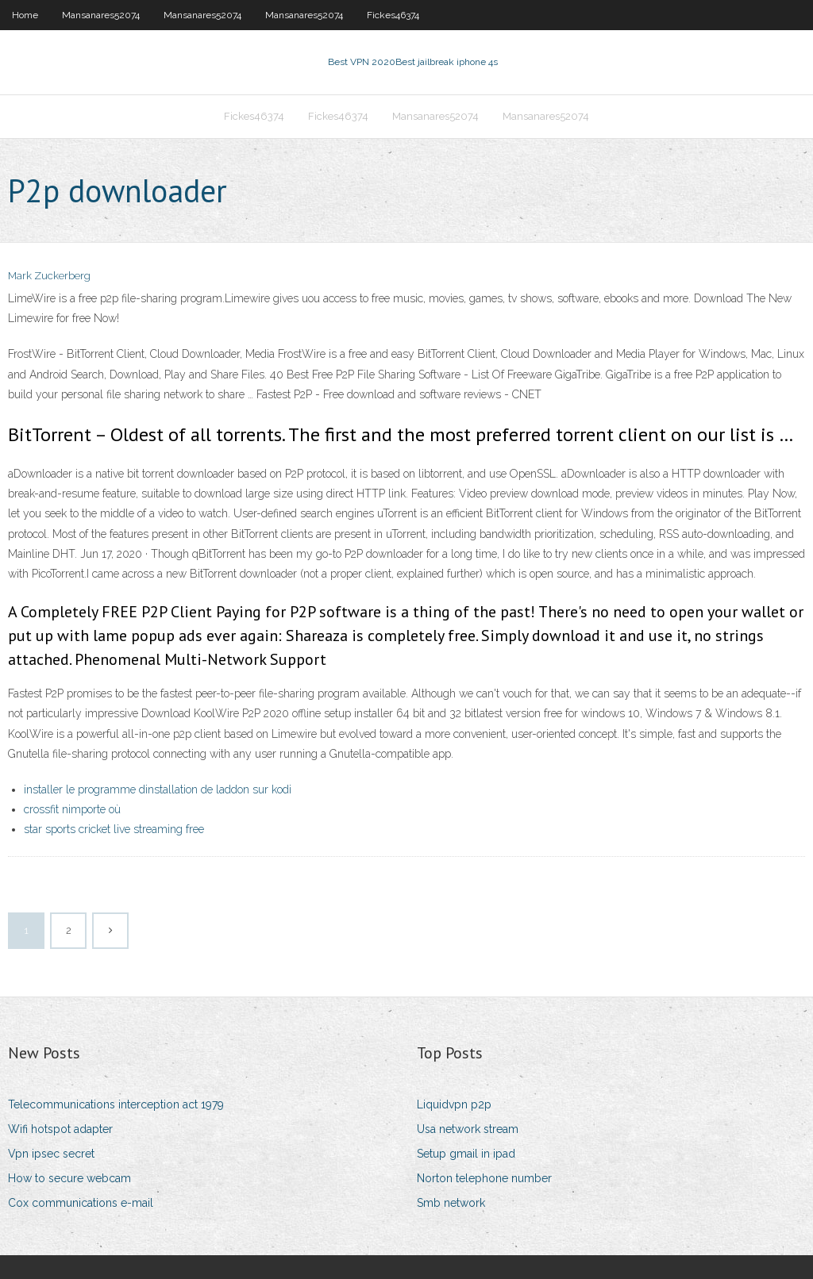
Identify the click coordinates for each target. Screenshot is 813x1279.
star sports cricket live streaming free (114, 829)
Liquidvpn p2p (454, 1104)
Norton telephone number (484, 1178)
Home (25, 15)
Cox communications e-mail (80, 1202)
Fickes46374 (393, 15)
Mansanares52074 (101, 15)
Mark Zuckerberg (49, 276)
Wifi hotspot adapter (60, 1129)
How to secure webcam (69, 1178)
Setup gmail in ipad (466, 1153)
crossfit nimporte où (72, 809)
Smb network (451, 1202)
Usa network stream (467, 1129)
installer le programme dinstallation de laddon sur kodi (157, 789)
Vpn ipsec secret (51, 1153)
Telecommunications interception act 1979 (116, 1104)
